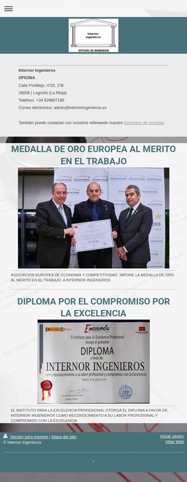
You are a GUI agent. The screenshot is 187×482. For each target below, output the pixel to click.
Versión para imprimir (26, 437)
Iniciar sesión (172, 436)
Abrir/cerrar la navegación (93, 8)
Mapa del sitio (64, 437)
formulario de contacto (144, 123)
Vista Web (175, 442)
